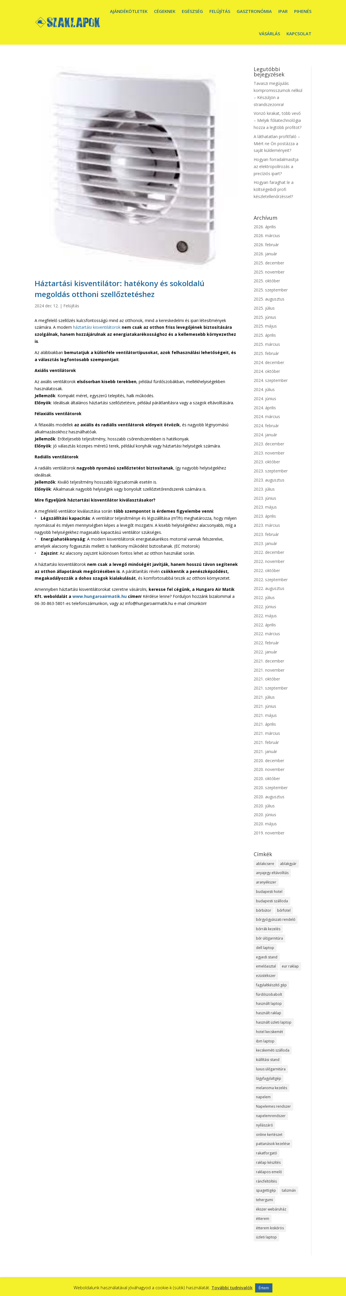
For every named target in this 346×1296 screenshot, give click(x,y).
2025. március (267, 344)
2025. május (265, 326)
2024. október (267, 371)
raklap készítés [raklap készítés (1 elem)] (268, 1162)
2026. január (265, 253)
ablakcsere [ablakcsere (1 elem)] (265, 863)
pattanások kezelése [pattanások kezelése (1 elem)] (273, 1143)
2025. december (269, 263)
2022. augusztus (269, 588)
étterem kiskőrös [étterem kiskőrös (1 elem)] (270, 1227)
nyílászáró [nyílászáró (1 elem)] (264, 1125)
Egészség (192, 11)
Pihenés (302, 11)
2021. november (269, 670)
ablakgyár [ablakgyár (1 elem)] (288, 863)
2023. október (267, 462)
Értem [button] (264, 1287)
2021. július (264, 697)
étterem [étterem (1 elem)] (262, 1218)
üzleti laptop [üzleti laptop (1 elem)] (266, 1237)
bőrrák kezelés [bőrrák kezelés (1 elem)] (268, 928)
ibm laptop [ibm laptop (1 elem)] (265, 1041)
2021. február (266, 742)
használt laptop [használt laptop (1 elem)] (269, 1003)
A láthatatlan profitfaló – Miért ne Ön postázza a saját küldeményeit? (277, 143)
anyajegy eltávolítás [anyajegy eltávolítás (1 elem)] (272, 872)
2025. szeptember (271, 290)
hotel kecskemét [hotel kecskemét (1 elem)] (269, 1031)
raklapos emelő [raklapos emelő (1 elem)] (269, 1171)
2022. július (264, 597)
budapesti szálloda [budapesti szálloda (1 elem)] (272, 900)
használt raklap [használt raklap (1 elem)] (268, 1012)
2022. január (265, 652)
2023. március (267, 525)
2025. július (264, 308)
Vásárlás (269, 33)
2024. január (265, 434)
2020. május (265, 823)
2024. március (267, 416)
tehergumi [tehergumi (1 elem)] (264, 1199)
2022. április (265, 625)
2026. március (267, 235)
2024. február (266, 425)
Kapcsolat (298, 33)
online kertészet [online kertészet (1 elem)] (269, 1134)
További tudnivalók (231, 1287)
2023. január (265, 543)
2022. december (269, 552)
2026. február (266, 244)
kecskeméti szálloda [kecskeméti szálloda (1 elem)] (272, 1050)
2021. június (265, 706)
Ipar (283, 11)
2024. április (265, 407)
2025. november (269, 272)
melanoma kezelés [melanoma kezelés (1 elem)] (271, 1087)
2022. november (269, 561)
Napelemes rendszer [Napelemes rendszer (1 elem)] (273, 1106)
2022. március (267, 633)
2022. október (267, 570)
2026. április (265, 226)
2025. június (265, 317)
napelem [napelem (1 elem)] (263, 1096)
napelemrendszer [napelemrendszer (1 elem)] (271, 1115)
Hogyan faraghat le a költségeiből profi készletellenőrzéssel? (274, 189)
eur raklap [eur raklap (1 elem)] (290, 966)
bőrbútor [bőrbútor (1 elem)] (263, 910)
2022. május (265, 615)
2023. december (269, 444)
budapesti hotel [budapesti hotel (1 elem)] (269, 891)
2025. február (266, 353)
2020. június (265, 814)
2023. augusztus (269, 480)
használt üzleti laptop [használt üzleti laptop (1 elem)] (273, 1022)
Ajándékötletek (128, 11)
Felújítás (219, 11)
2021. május (265, 715)
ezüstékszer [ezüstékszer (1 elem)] (266, 975)
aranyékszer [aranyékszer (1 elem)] (266, 882)
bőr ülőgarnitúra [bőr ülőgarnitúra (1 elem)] (269, 938)
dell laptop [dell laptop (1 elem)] (265, 947)
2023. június (265, 498)
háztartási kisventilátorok (96, 327)
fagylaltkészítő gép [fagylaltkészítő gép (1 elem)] (271, 985)
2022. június (265, 606)
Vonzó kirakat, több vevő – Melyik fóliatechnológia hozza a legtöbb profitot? (277, 120)
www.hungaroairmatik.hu (99, 596)
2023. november (269, 453)
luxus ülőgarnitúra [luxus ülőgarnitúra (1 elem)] (271, 1069)
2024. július (264, 389)
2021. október (267, 679)
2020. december (269, 760)
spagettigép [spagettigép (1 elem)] (266, 1190)
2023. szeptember (271, 471)
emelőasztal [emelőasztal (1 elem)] (266, 966)
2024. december (269, 362)
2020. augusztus (269, 796)
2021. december (269, 661)
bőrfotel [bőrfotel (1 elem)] (284, 910)
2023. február (266, 534)
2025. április (265, 335)
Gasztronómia (254, 11)
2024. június (265, 398)
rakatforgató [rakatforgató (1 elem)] (266, 1153)
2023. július (264, 489)
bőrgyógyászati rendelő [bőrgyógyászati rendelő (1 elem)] (275, 919)
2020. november (269, 769)
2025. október (267, 281)
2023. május (265, 507)
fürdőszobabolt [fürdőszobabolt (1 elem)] (269, 994)
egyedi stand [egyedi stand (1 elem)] (266, 957)
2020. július (264, 806)
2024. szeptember (271, 380)
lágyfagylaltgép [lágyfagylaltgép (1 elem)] (268, 1078)
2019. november (269, 833)
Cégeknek (164, 11)
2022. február (266, 643)
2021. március (267, 733)
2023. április (265, 516)
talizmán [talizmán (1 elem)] (289, 1190)
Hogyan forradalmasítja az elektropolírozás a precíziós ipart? (276, 166)
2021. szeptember (271, 688)
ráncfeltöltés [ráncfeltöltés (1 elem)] (266, 1181)
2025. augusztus (269, 299)
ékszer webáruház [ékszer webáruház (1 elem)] (271, 1209)
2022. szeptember (271, 579)
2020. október (267, 778)
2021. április (265, 724)
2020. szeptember (271, 787)
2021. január (265, 751)
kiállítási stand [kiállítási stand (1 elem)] (267, 1059)
